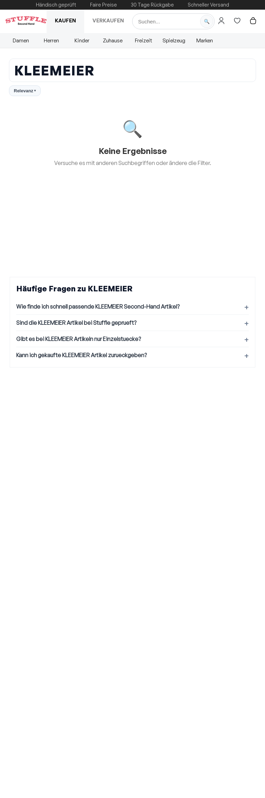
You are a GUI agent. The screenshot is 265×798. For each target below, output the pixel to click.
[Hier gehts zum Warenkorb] (252, 20)
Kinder (82, 40)
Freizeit (143, 40)
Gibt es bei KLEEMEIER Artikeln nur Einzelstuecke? (78, 338)
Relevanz (25, 90)
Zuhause (112, 40)
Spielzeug (174, 40)
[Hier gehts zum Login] (221, 20)
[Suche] (173, 21)
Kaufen (65, 20)
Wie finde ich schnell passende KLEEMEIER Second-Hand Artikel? (97, 306)
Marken (204, 40)
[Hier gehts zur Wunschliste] (237, 20)
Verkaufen (108, 20)
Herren (51, 40)
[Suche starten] (206, 21)
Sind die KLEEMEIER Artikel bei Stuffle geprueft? (76, 322)
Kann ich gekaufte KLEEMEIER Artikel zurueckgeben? (81, 355)
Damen (21, 40)
